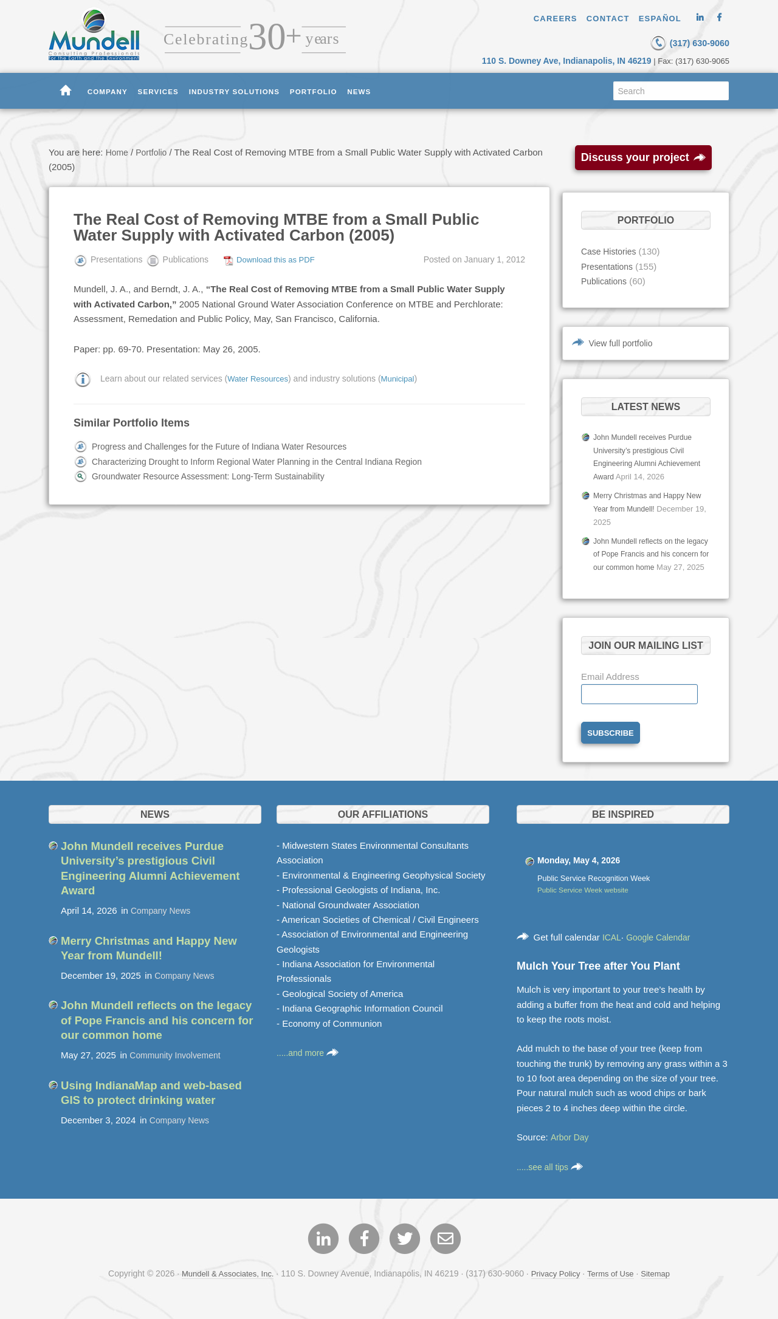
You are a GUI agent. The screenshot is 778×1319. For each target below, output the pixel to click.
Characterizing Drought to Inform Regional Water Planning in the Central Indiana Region (270, 461)
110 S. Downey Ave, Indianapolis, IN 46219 (576, 59)
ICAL (612, 949)
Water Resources (260, 377)
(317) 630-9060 (671, 41)
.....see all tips (552, 1178)
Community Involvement (178, 1065)
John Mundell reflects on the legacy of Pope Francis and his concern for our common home (647, 551)
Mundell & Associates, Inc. (222, 1287)
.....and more (309, 1064)
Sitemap (662, 1287)
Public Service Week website (586, 901)
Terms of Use (614, 1287)
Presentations (609, 266)
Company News (163, 921)
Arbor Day (570, 1148)
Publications (605, 280)
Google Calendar (662, 949)
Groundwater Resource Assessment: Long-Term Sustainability (217, 475)
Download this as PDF (278, 259)
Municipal (403, 377)
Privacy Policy (556, 1287)
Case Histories (611, 250)
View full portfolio (623, 342)
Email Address (610, 686)
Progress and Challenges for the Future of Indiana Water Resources (229, 445)
